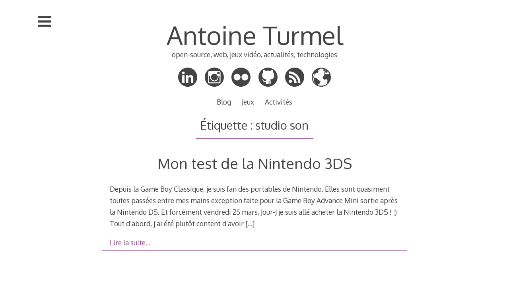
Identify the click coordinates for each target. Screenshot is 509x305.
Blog (224, 101)
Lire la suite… (130, 242)
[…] (249, 223)
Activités (278, 101)
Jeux (248, 101)
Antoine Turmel (255, 35)
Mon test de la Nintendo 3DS (254, 163)
